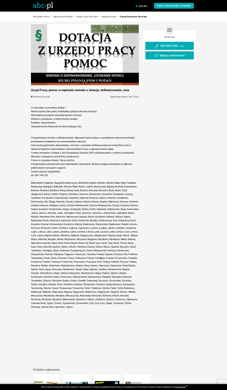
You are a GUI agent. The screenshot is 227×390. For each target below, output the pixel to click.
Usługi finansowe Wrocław (133, 16)
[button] (39, 54)
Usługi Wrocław (108, 16)
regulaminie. (180, 387)
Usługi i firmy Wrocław (87, 16)
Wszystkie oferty (41, 16)
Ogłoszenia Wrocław (63, 16)
